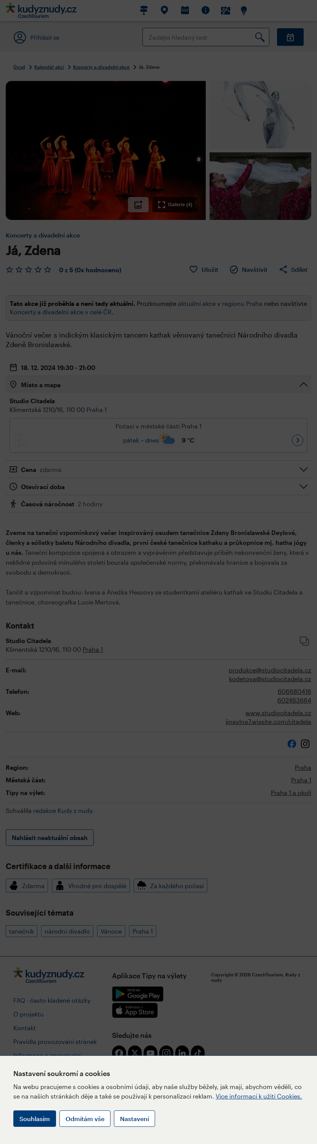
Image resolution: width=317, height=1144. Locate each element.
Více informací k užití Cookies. (259, 1096)
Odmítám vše (85, 1118)
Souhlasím (34, 1118)
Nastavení (134, 1118)
